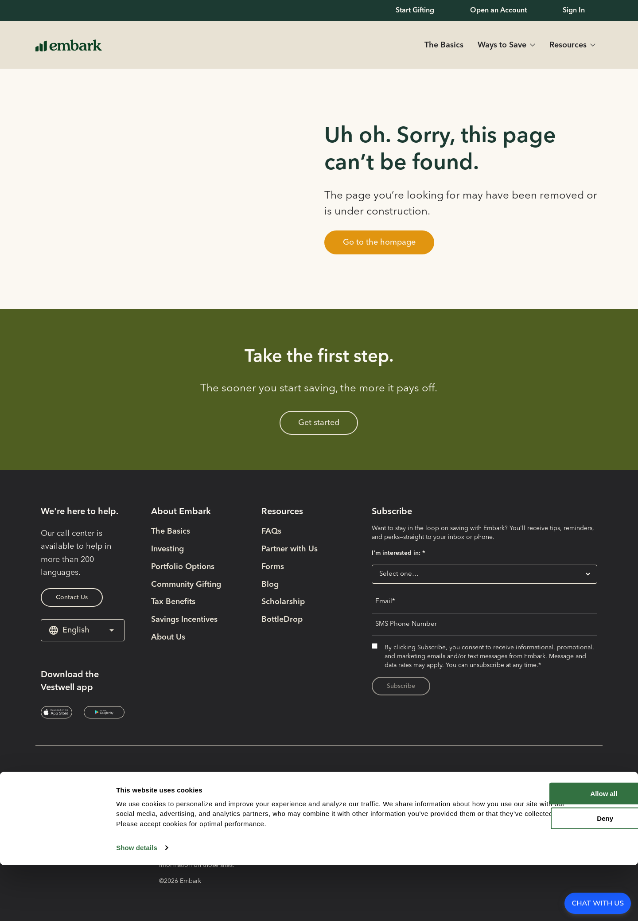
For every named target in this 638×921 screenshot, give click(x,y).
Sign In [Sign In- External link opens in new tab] (574, 10)
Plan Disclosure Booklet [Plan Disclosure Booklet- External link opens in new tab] (462, 776)
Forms (272, 567)
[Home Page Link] (68, 45)
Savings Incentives (184, 620)
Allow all (562, 849)
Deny (564, 874)
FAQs (271, 531)
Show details (136, 903)
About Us (168, 637)
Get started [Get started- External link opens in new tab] (318, 423)
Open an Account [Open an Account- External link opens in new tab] (498, 10)
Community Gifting (186, 585)
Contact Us (72, 597)
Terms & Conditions (454, 812)
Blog (270, 585)
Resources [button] (568, 45)
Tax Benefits (173, 602)
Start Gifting (415, 10)
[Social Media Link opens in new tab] (56, 805)
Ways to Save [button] (502, 45)
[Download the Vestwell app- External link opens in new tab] (56, 712)
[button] (379, 242)
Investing (167, 549)
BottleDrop (282, 620)
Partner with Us (289, 549)
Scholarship (283, 602)
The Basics (443, 45)
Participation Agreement (464, 794)
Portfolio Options (182, 567)
